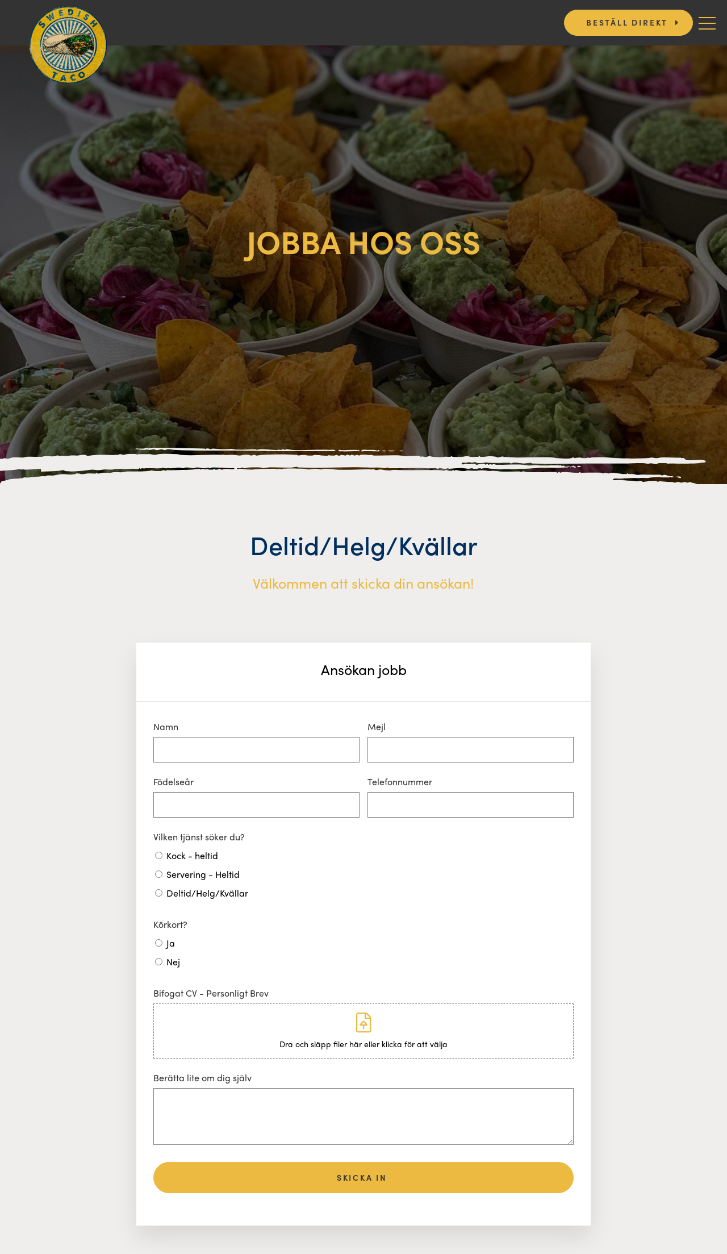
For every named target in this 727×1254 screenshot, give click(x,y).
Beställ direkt (627, 22)
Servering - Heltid (203, 874)
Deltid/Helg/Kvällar (207, 892)
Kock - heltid (192, 855)
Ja (170, 942)
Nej (173, 961)
